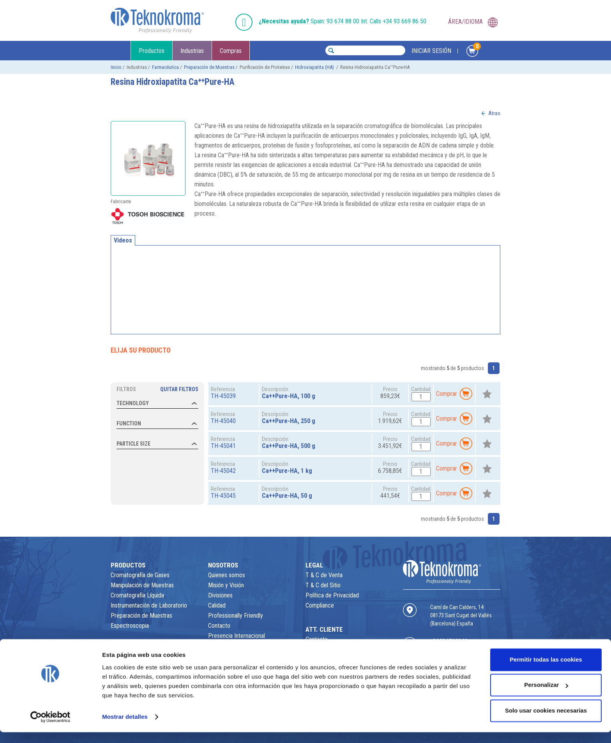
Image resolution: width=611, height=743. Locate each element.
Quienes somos (226, 575)
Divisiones (220, 595)
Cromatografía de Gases (140, 575)
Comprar (454, 393)
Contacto (219, 625)
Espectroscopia (130, 625)
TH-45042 (223, 470)
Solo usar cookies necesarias (546, 721)
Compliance (320, 605)
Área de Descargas (329, 649)
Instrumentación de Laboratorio (149, 605)
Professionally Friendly (235, 615)
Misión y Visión (226, 585)
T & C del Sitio (323, 585)
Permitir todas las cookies (546, 670)
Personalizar (546, 695)
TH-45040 (223, 421)
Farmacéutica (165, 67)
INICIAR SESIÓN (431, 50)
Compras (231, 50)
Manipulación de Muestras (142, 585)
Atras (494, 113)
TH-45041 (223, 446)
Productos (151, 50)
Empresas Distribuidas (235, 646)
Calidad (217, 605)
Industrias (192, 50)
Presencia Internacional (236, 635)
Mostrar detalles (125, 727)
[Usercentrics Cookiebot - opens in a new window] (50, 728)
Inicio (116, 67)
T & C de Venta (324, 575)
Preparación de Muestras (209, 67)
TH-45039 (223, 396)
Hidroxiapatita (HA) (315, 67)
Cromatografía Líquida (137, 595)
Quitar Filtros (179, 389)
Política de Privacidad (332, 595)
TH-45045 (223, 495)
